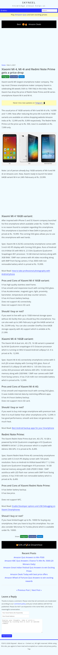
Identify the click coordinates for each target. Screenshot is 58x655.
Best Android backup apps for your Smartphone (33, 428)
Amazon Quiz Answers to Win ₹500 (29, 557)
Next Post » (37, 590)
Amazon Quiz (21, 14)
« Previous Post (23, 590)
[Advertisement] (29, 45)
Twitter (21, 77)
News (4, 65)
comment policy (20, 604)
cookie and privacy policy (47, 649)
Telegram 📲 (40, 103)
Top (29, 651)
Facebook (13, 77)
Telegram (5, 77)
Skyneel (13, 646)
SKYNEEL (29, 2)
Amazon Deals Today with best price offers (29, 574)
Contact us (30, 646)
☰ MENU (4, 10)
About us (21, 646)
